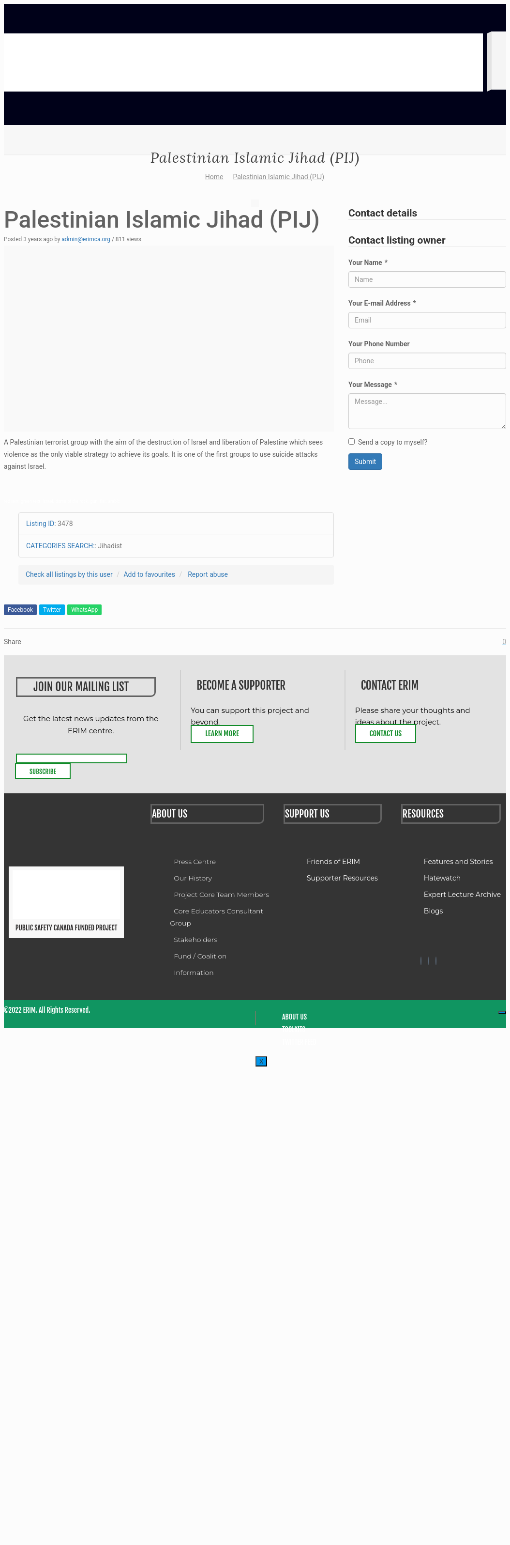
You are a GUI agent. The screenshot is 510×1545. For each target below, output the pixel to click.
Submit (365, 461)
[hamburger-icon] (502, 1012)
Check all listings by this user (69, 574)
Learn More (222, 733)
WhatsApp (84, 609)
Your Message (372, 384)
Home (214, 177)
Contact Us (386, 733)
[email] (71, 758)
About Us (294, 1017)
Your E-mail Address (382, 303)
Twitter (52, 609)
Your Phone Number (379, 344)
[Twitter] (428, 961)
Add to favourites (149, 574)
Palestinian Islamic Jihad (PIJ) (278, 177)
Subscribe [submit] (43, 771)
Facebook (20, 609)
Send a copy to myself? (387, 442)
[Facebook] (420, 961)
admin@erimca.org (85, 239)
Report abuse (208, 574)
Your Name (368, 262)
